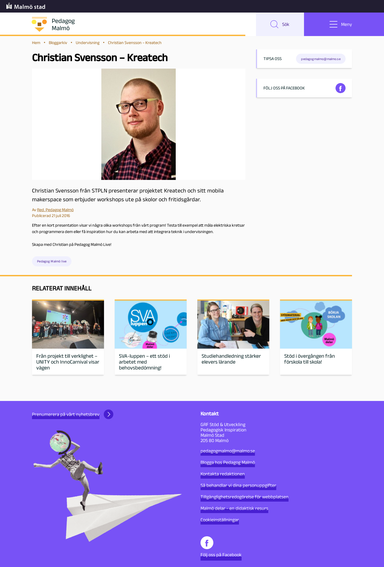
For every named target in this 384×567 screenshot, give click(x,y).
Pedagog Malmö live (51, 262)
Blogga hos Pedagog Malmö (228, 462)
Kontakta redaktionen (223, 474)
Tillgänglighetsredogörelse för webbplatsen (245, 496)
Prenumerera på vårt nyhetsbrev (72, 414)
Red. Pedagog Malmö (55, 210)
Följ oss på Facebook (221, 546)
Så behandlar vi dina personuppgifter (238, 485)
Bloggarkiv (58, 43)
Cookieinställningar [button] (220, 519)
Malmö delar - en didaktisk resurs (234, 508)
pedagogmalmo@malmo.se (228, 451)
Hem (36, 43)
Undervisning (87, 43)
